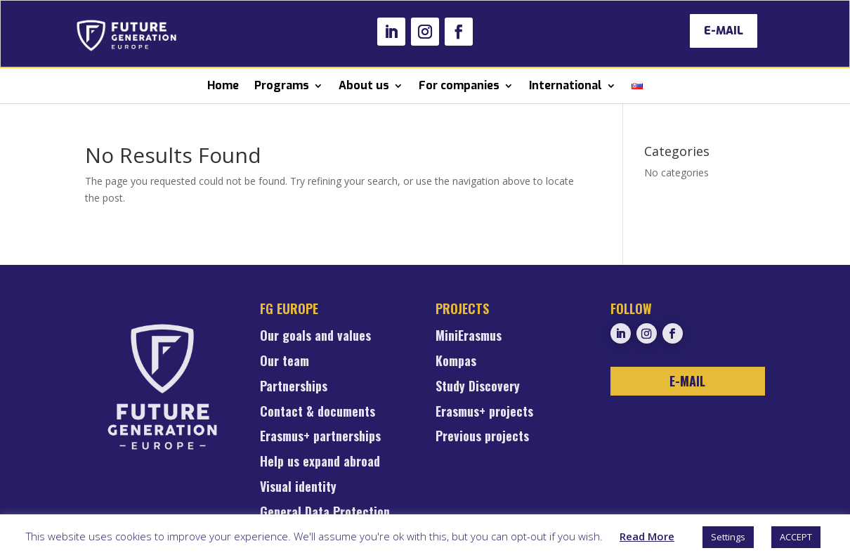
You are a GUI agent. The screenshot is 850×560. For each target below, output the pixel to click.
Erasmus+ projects (484, 412)
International (565, 85)
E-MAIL (723, 30)
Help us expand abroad (320, 462)
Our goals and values (315, 336)
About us (364, 85)
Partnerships (293, 387)
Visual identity (298, 487)
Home (223, 85)
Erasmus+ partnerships (320, 437)
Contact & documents (317, 412)
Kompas (456, 362)
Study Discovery (478, 387)
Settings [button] (728, 536)
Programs (281, 85)
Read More (647, 536)
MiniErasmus (469, 336)
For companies (459, 85)
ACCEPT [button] (796, 536)
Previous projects (482, 437)
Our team (284, 362)
